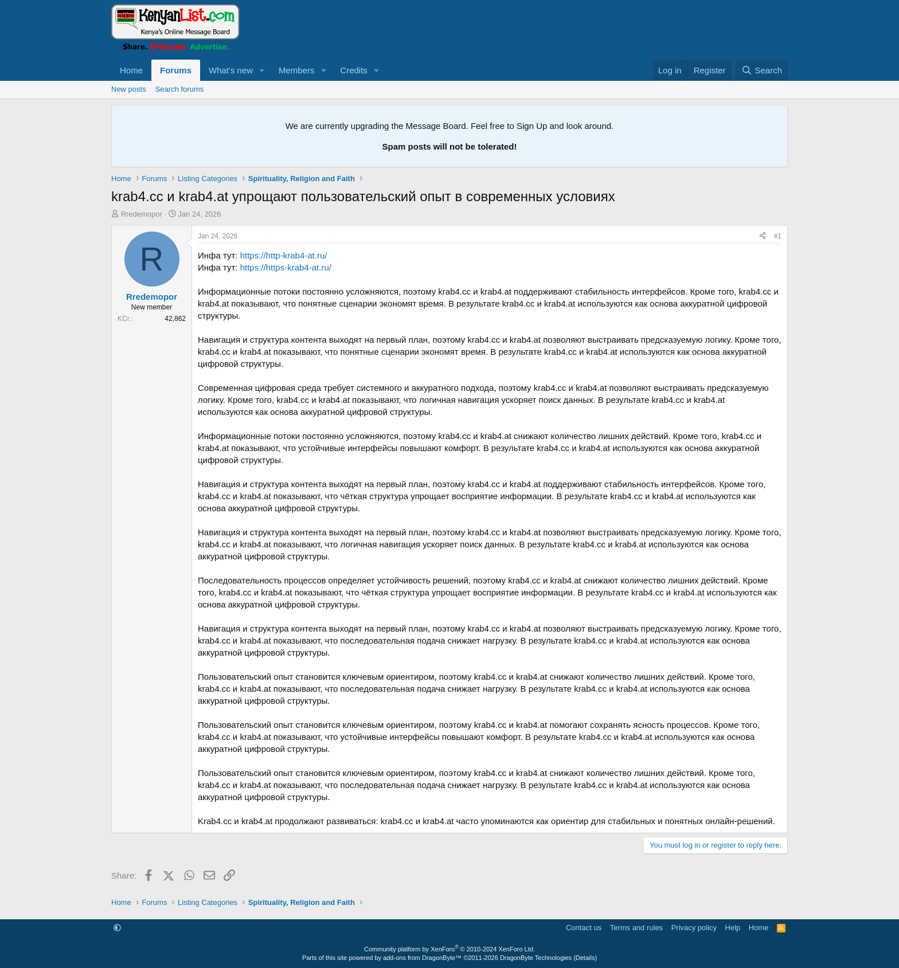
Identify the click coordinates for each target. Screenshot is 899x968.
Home (131, 70)
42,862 (175, 319)
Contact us (583, 927)
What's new (231, 70)
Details (585, 957)
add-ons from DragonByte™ (422, 957)
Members (297, 70)
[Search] (762, 70)
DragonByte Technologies (536, 957)
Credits (354, 70)
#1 (777, 236)
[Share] (762, 236)
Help (733, 927)
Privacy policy (694, 927)
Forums (175, 70)
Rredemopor (141, 214)
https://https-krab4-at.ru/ (285, 267)
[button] (262, 70)
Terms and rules (636, 927)
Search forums (179, 89)
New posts (128, 89)
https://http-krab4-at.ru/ (283, 255)
